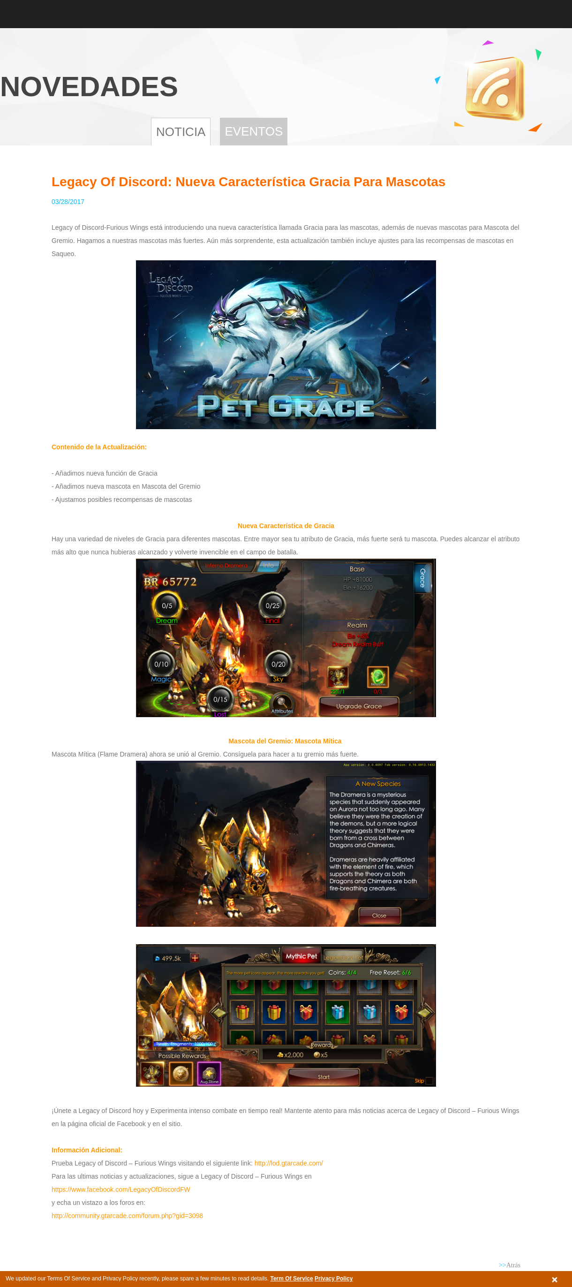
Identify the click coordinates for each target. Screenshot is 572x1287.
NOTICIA (180, 132)
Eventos (254, 131)
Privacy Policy (334, 1278)
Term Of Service (291, 1278)
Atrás (509, 1265)
